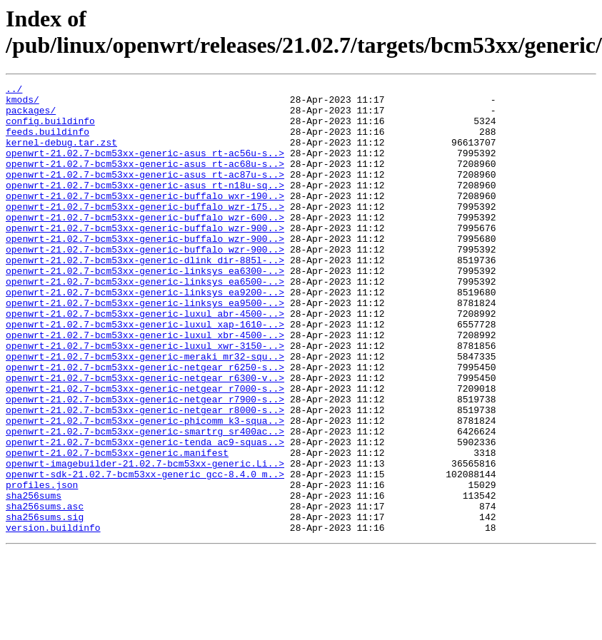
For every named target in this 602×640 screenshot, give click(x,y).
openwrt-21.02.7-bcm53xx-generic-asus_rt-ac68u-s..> (145, 180)
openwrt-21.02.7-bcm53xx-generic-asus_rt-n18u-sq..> (145, 206)
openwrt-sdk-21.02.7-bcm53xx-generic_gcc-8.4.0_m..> (145, 553)
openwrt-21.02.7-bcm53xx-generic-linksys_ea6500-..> (145, 321)
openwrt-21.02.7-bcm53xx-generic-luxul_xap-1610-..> (145, 373)
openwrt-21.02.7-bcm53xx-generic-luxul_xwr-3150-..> (145, 398)
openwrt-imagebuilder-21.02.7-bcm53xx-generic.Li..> (145, 540)
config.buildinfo (50, 129)
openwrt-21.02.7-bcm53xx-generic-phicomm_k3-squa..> (145, 488)
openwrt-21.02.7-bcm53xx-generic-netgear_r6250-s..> (145, 424)
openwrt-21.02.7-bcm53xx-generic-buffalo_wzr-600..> (145, 244)
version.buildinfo (53, 617)
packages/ (31, 116)
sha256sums (33, 578)
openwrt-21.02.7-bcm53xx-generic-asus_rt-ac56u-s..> (145, 167)
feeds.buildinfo (47, 142)
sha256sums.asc (45, 591)
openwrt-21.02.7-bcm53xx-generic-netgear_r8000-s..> (145, 475)
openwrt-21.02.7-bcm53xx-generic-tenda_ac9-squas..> (145, 514)
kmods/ (22, 103)
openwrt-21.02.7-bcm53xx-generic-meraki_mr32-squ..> (145, 411)
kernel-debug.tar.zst (61, 154)
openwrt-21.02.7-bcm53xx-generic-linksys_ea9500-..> (145, 347)
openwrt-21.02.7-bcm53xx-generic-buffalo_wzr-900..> (145, 257)
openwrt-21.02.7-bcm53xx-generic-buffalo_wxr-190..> (145, 219)
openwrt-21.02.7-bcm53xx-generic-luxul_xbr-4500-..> (145, 386)
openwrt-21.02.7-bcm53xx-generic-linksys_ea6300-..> (145, 309)
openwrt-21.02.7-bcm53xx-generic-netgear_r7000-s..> (145, 450)
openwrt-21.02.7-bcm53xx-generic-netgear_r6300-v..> (145, 437)
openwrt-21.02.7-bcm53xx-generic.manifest (117, 527)
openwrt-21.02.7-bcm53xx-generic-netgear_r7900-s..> (145, 463)
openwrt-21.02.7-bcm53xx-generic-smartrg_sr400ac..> (145, 501)
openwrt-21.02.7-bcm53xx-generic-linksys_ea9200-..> (145, 334)
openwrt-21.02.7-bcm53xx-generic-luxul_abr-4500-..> (145, 360)
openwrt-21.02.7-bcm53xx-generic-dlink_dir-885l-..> (145, 296)
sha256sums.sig (45, 604)
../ (14, 90)
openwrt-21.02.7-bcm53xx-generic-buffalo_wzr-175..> (145, 231)
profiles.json (42, 565)
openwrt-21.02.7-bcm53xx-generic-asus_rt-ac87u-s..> (145, 193)
